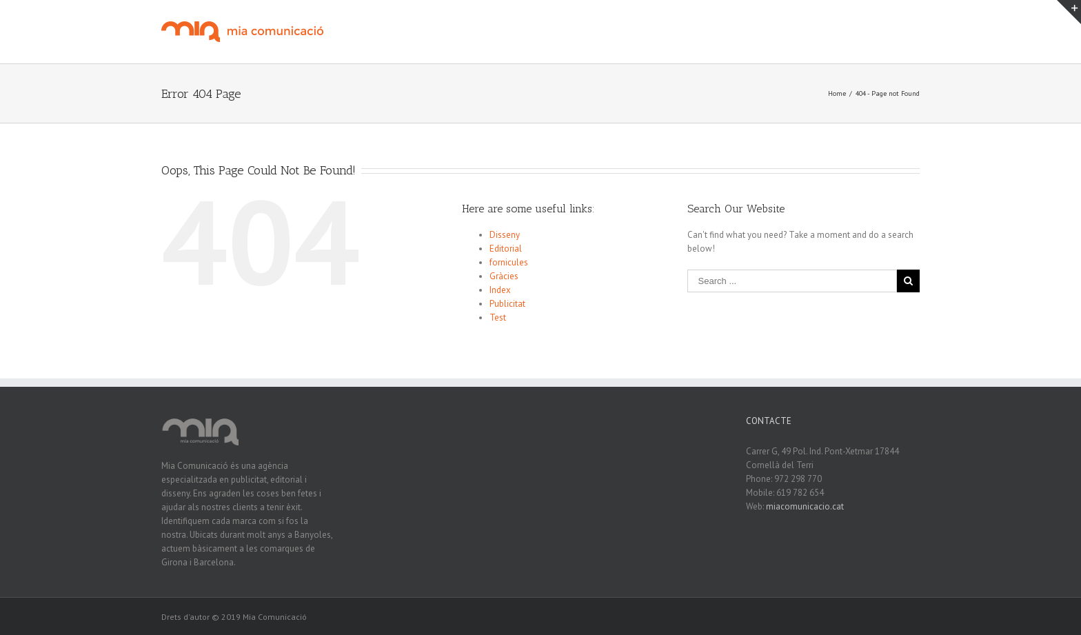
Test (497, 317)
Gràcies (503, 276)
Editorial (505, 248)
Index (500, 290)
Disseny (504, 235)
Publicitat (507, 304)
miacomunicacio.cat (805, 506)
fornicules (508, 262)
